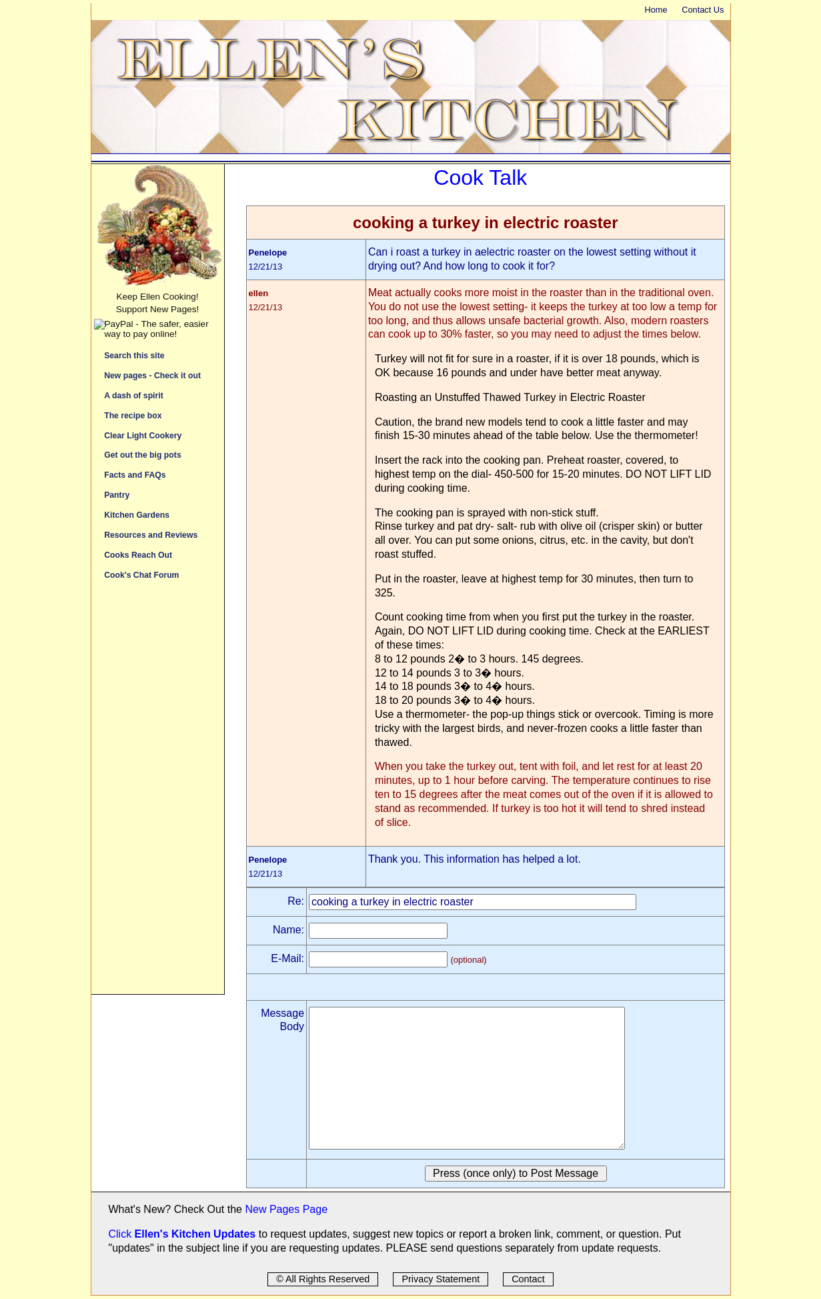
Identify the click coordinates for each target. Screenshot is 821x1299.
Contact (528, 1279)
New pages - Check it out (152, 375)
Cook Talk (480, 177)
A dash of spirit (133, 395)
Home (655, 10)
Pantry (116, 494)
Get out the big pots (142, 454)
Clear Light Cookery (142, 435)
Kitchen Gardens (136, 514)
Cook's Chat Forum (141, 574)
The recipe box (132, 415)
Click (122, 1234)
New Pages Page (286, 1209)
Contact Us (703, 10)
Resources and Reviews (150, 534)
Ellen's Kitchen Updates (195, 1234)
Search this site (134, 355)
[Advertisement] (157, 794)
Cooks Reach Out (138, 554)
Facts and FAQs (134, 474)
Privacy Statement (440, 1279)
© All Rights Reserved (322, 1279)
